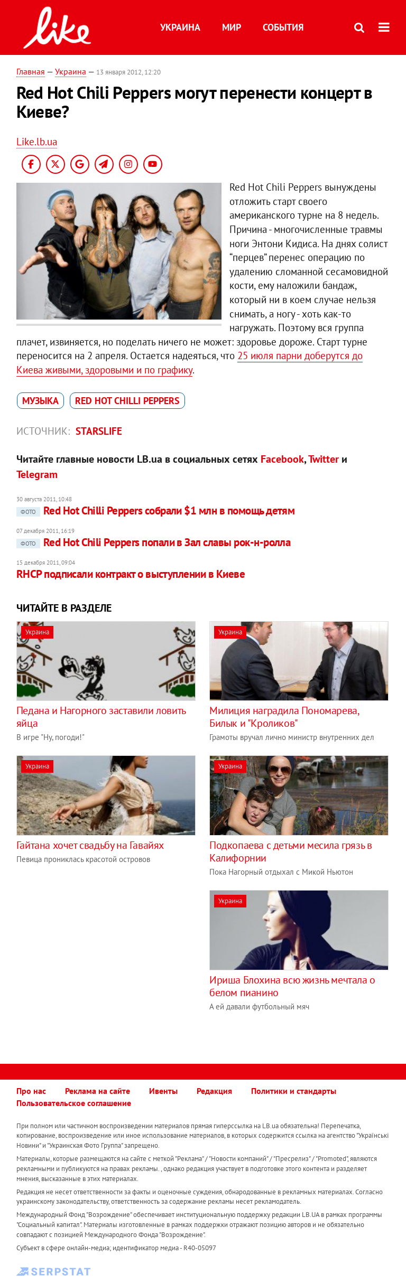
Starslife (99, 431)
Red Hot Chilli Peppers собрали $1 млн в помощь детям (155, 510)
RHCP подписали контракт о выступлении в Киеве (130, 574)
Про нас (31, 1090)
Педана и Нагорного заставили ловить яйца (101, 717)
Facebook (282, 459)
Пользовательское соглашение (73, 1103)
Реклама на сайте (97, 1090)
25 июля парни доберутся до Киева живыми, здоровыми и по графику (189, 362)
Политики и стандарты (293, 1090)
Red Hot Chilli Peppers (127, 401)
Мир (231, 27)
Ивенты (163, 1090)
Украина (180, 27)
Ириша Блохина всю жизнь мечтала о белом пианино (292, 986)
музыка (40, 401)
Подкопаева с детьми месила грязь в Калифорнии (290, 851)
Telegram (37, 474)
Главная (30, 71)
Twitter (323, 459)
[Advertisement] (105, 964)
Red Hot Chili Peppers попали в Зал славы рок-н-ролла (153, 542)
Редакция (214, 1090)
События (283, 27)
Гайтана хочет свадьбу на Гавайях (90, 845)
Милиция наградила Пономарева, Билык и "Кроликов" (283, 717)
